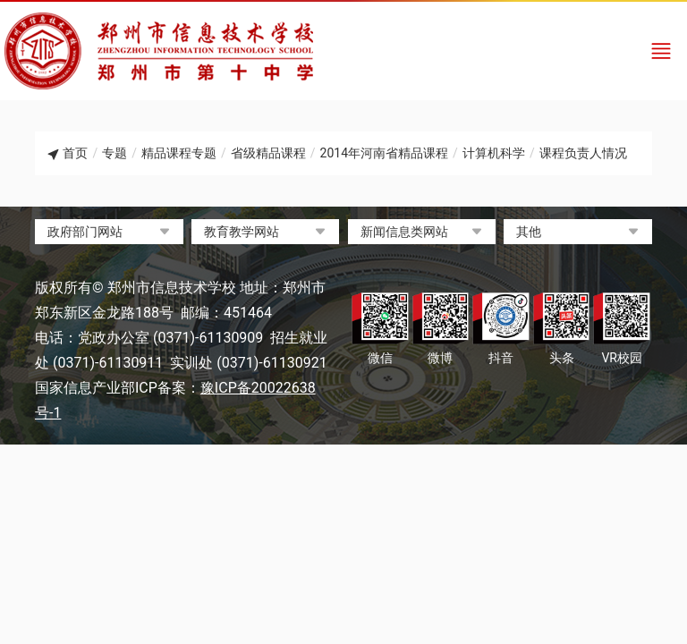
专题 (114, 153)
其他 (528, 232)
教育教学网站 (241, 232)
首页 (75, 153)
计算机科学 (493, 153)
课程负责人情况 (583, 153)
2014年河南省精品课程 (384, 153)
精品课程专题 (178, 153)
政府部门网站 (85, 232)
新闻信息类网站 (404, 232)
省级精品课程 (268, 153)
